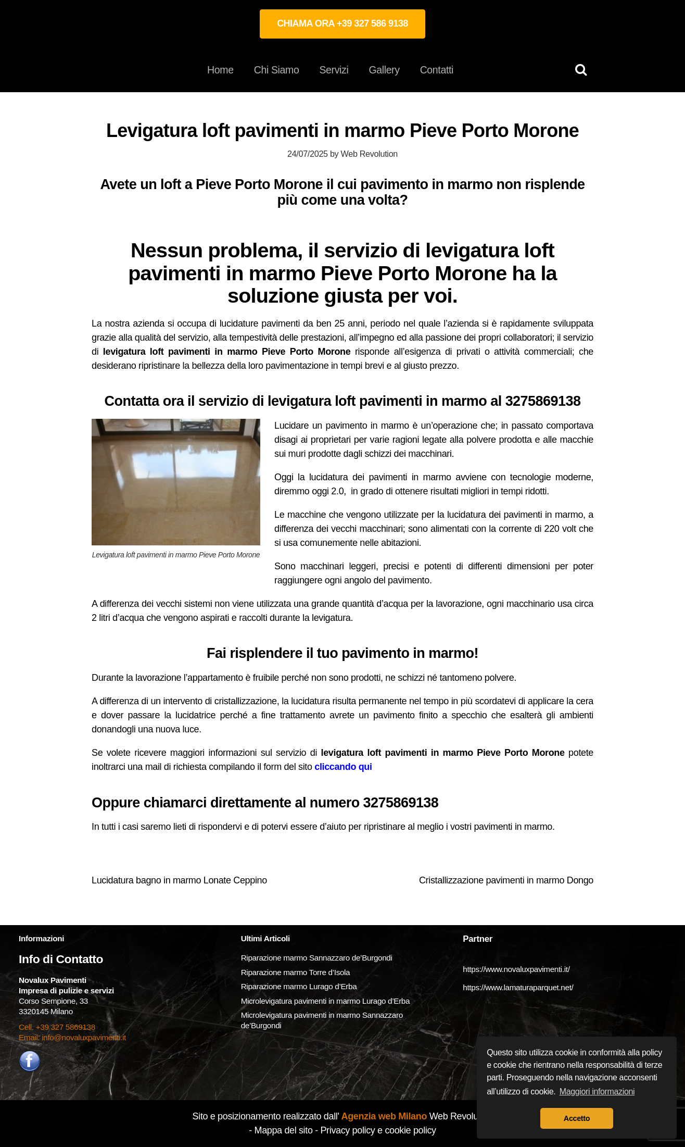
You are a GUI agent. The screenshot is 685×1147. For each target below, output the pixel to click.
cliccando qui (343, 767)
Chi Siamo (276, 70)
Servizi (333, 70)
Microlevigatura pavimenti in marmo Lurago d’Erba (326, 1000)
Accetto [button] (577, 1118)
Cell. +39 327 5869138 (57, 1027)
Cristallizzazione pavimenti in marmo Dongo (506, 880)
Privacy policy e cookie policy (378, 1130)
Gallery (384, 70)
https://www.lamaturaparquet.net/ (518, 987)
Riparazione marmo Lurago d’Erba (299, 986)
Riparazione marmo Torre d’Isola (295, 972)
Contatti (436, 70)
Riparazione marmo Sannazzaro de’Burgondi (316, 957)
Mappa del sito (284, 1130)
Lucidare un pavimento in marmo (341, 425)
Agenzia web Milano (383, 1116)
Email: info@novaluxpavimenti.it (72, 1037)
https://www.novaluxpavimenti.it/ (516, 969)
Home (220, 70)
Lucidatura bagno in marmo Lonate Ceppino (179, 880)
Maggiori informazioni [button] (597, 1091)
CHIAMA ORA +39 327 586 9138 (342, 23)
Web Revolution (369, 153)
